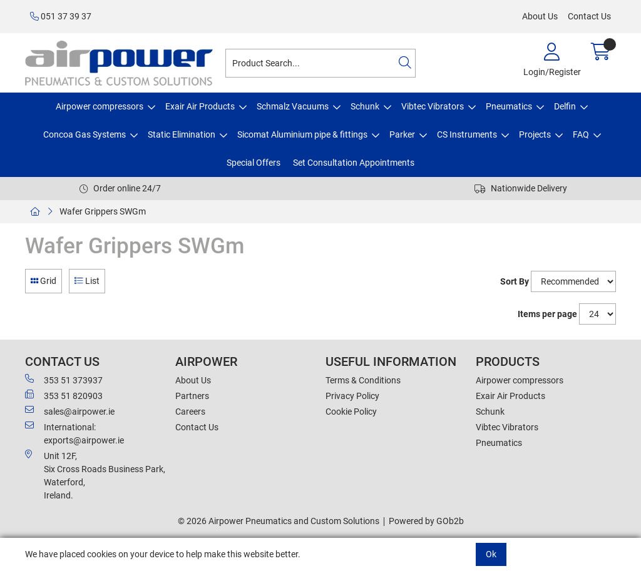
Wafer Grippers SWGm (102, 211)
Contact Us (589, 16)
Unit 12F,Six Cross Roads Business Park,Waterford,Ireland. (95, 475)
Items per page (547, 314)
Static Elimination (181, 134)
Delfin (565, 106)
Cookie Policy (351, 412)
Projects (535, 134)
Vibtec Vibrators (432, 106)
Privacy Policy (352, 396)
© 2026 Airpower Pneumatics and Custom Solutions (278, 521)
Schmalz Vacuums (293, 106)
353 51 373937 (64, 379)
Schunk (365, 106)
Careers (190, 412)
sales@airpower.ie (70, 411)
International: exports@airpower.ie (74, 433)
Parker (402, 134)
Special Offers (253, 163)
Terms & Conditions (363, 380)
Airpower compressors (99, 106)
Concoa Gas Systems (84, 134)
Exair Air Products (200, 106)
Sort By (514, 281)
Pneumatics (509, 106)
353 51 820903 (64, 395)
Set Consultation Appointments (353, 163)
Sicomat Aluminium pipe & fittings (302, 134)
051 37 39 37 (60, 16)
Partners (192, 396)
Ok (491, 554)
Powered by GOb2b (426, 521)
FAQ (581, 134)
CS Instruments (467, 134)
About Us (540, 16)
